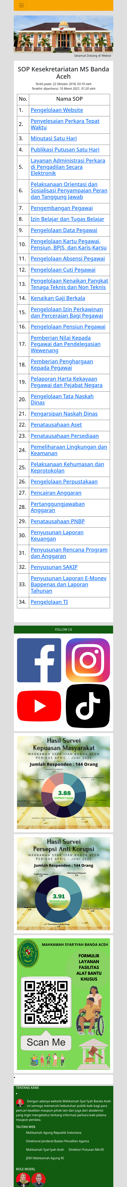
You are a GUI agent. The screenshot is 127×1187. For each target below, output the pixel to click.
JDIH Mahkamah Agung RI (45, 1158)
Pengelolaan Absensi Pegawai (68, 258)
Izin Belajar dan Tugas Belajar (67, 218)
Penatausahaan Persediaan (65, 435)
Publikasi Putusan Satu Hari (65, 149)
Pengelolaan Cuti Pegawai (63, 269)
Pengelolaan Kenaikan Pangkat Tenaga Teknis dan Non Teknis (69, 284)
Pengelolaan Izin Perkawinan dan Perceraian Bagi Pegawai (67, 312)
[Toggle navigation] (21, 5)
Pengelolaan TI (49, 601)
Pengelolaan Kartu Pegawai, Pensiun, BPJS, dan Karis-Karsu (69, 244)
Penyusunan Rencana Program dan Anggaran (69, 552)
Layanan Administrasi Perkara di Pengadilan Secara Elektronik (68, 167)
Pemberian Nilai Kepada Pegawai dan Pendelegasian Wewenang (66, 344)
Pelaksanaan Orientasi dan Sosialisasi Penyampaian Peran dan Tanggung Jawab (69, 190)
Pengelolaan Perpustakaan (64, 481)
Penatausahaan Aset (56, 424)
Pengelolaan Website (57, 109)
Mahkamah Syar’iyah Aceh (45, 1149)
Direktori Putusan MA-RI (86, 1149)
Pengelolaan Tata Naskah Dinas (62, 399)
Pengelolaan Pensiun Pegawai (68, 326)
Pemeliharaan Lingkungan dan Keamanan (69, 450)
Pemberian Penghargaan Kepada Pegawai (62, 364)
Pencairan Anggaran (56, 492)
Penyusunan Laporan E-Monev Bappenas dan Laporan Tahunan (69, 584)
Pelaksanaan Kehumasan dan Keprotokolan (67, 467)
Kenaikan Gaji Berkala (58, 298)
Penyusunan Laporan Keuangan (57, 535)
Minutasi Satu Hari (54, 138)
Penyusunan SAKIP (54, 566)
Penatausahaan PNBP (58, 521)
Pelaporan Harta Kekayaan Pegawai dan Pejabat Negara (67, 382)
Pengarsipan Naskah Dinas (64, 413)
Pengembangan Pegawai (62, 207)
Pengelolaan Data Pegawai (64, 230)
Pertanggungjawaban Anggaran (58, 507)
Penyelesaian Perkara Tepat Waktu (65, 124)
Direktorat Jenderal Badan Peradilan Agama (57, 1141)
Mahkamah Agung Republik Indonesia (53, 1132)
